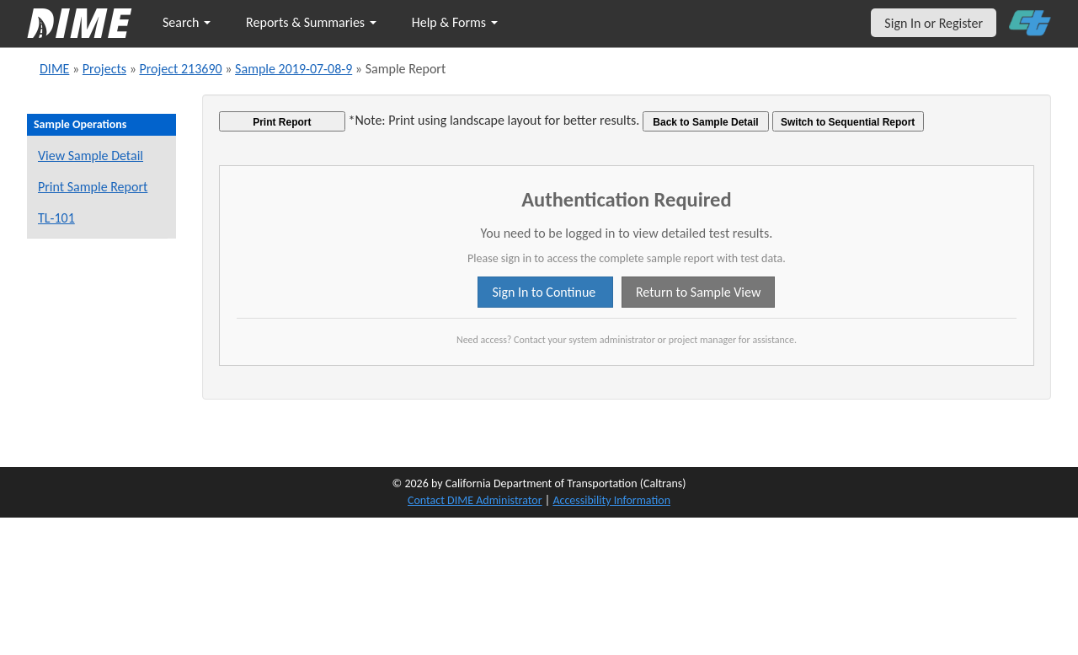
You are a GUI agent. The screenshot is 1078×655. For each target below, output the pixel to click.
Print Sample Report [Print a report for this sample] (92, 187)
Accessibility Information (611, 500)
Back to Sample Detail (705, 122)
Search (187, 22)
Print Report (282, 122)
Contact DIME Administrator (475, 500)
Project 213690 (180, 69)
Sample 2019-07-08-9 (293, 69)
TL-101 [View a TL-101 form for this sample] (56, 218)
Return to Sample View (698, 292)
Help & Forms (455, 22)
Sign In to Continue (545, 292)
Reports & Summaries (311, 22)
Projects (104, 69)
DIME (54, 69)
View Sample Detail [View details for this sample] (90, 156)
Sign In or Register (933, 23)
